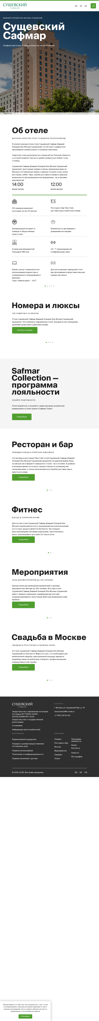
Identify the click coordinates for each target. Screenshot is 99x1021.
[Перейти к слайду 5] (53, 326)
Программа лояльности (76, 984)
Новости (75, 997)
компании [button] (17, 969)
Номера (57, 983)
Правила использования (22, 995)
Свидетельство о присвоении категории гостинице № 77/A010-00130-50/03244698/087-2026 (30, 958)
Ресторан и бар (61, 987)
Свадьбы (58, 999)
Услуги (57, 1002)
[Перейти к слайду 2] (47, 326)
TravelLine (8, 113)
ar (81, 6)
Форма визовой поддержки (24, 983)
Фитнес (57, 991)
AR (81, 1016)
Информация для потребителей (26, 973)
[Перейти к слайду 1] (45, 326)
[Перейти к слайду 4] (51, 326)
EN (76, 6)
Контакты (75, 992)
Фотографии (76, 1001)
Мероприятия (60, 995)
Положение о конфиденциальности (27, 998)
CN (85, 6)
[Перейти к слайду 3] (49, 326)
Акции (74, 989)
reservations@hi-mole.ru (64, 955)
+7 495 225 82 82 (62, 959)
